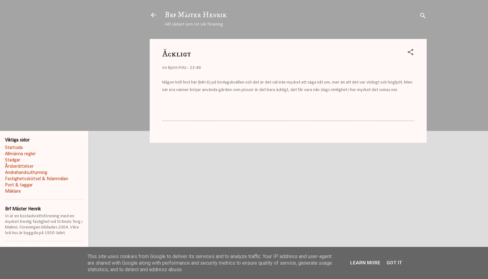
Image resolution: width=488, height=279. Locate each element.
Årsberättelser (19, 166)
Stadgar (12, 160)
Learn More (365, 263)
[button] (410, 53)
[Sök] (423, 16)
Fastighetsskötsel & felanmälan (36, 178)
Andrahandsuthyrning (26, 172)
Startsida (14, 147)
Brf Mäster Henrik (196, 15)
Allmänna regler (20, 154)
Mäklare (13, 191)
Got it (394, 263)
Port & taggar (19, 185)
